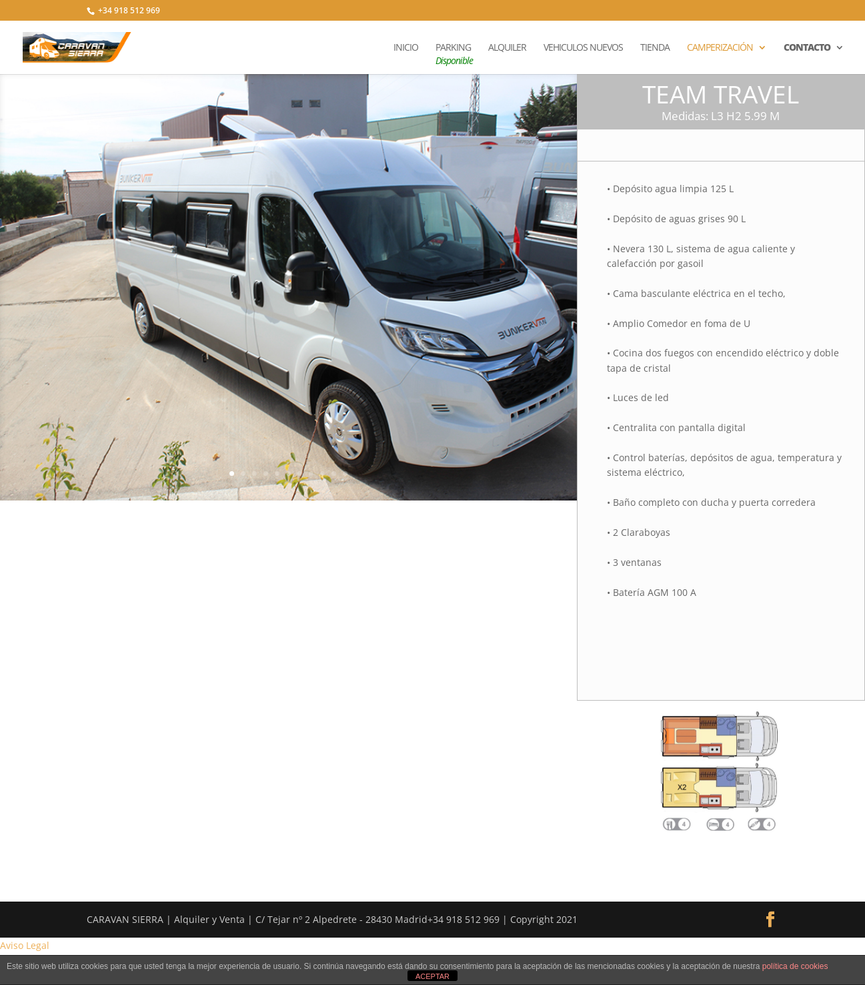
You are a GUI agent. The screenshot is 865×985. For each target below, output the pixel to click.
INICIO (405, 48)
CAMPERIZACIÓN (720, 48)
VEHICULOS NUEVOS (583, 48)
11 (345, 473)
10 (333, 473)
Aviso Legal (24, 945)
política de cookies (795, 966)
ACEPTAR (432, 976)
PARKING (453, 55)
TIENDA (655, 48)
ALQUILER (507, 48)
